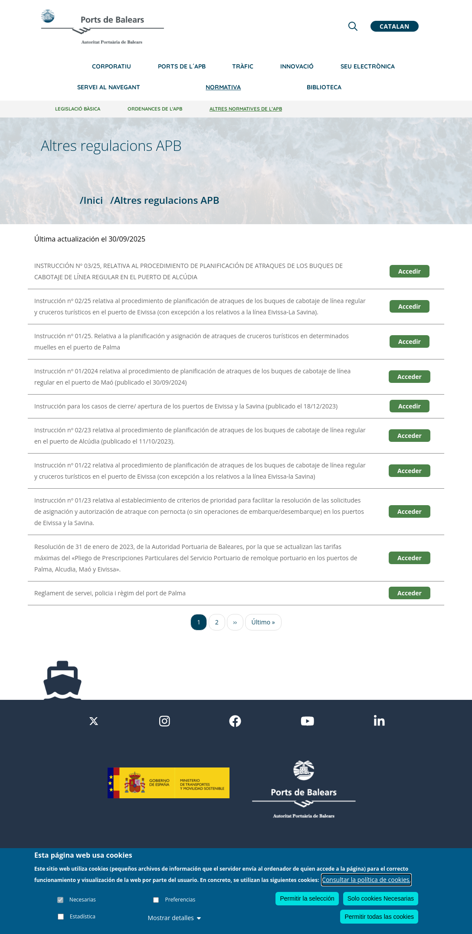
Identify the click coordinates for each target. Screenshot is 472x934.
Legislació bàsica (77, 109)
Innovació (297, 66)
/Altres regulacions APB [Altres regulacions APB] (165, 200)
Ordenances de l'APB (155, 109)
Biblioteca (324, 87)
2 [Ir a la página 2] (217, 622)
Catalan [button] (395, 26)
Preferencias (180, 900)
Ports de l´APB (182, 66)
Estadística (82, 917)
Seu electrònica (368, 66)
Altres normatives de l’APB (246, 109)
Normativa (223, 87)
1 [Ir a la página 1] (198, 622)
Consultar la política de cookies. (366, 879)
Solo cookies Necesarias (380, 898)
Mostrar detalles (174, 918)
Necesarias (82, 900)
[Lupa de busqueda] (352, 26)
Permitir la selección (307, 898)
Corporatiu (111, 66)
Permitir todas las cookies (379, 916)
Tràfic (242, 66)
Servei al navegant (108, 87)
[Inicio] (102, 26)
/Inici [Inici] (91, 200)
